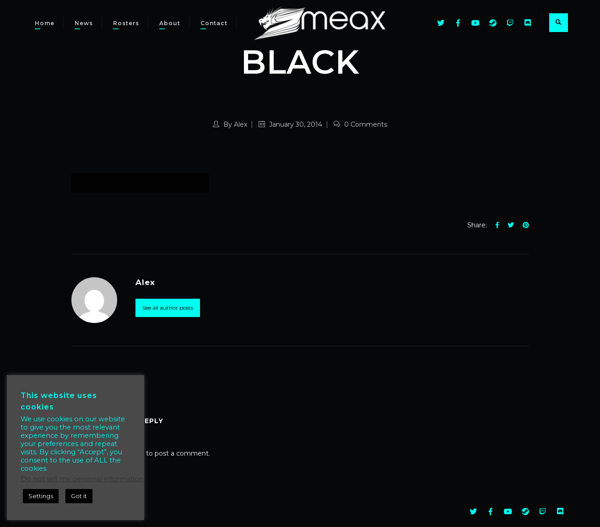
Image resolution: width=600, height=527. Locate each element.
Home (44, 23)
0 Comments (360, 124)
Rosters (126, 23)
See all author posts (167, 307)
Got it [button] (79, 496)
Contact (213, 23)
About (169, 23)
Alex (240, 124)
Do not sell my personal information (82, 479)
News (84, 23)
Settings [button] (40, 496)
